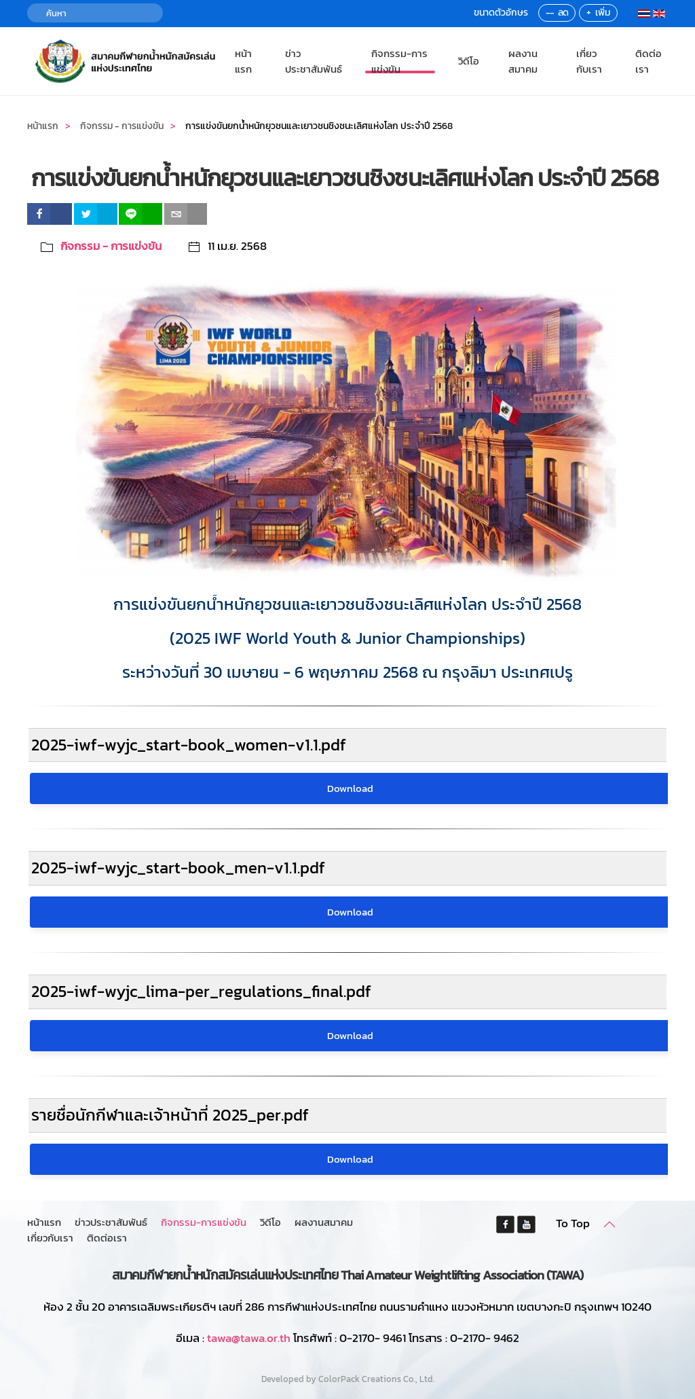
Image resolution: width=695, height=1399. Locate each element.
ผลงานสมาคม (523, 61)
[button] (609, 1224)
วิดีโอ (468, 61)
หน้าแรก (243, 61)
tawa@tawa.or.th (248, 1338)
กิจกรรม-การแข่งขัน (399, 61)
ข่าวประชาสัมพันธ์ (313, 61)
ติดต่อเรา (648, 61)
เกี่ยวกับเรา (589, 61)
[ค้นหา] (95, 12)
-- (550, 12)
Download (350, 788)
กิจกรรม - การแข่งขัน (111, 246)
